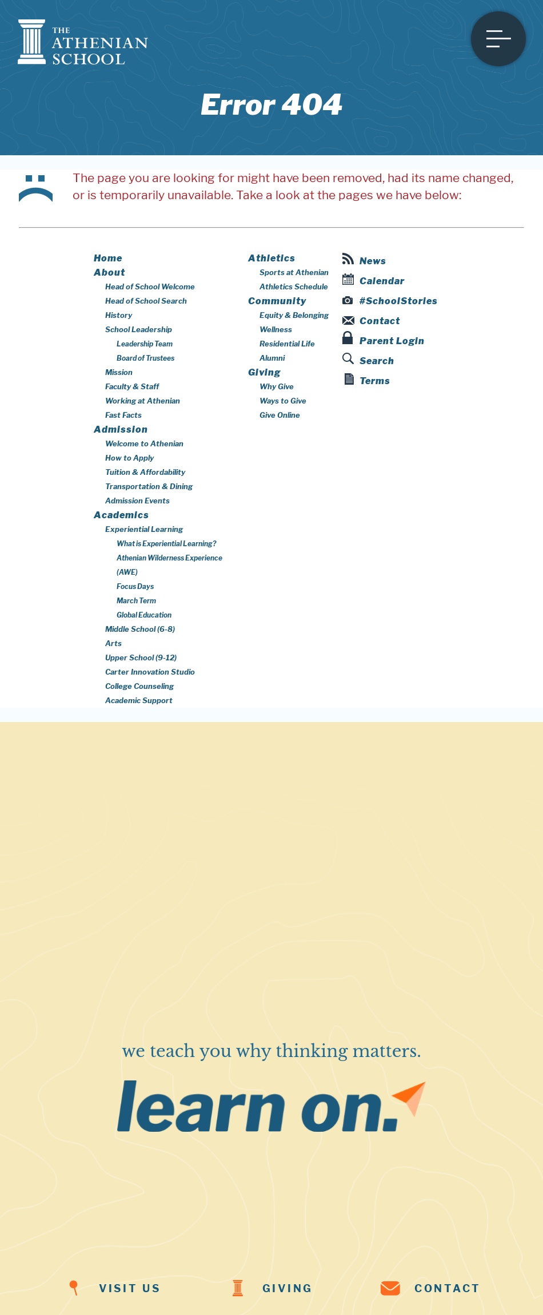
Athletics (272, 258)
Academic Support (139, 700)
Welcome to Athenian (144, 443)
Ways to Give (282, 400)
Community (277, 301)
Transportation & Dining (149, 486)
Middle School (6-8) (140, 629)
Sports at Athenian (294, 272)
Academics (121, 515)
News (364, 260)
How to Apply (129, 457)
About (109, 272)
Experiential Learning (144, 529)
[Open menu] (498, 38)
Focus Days (135, 586)
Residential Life (287, 343)
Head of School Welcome (150, 286)
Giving (264, 372)
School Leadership (138, 329)
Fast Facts (123, 414)
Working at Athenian (142, 400)
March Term (136, 600)
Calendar (373, 280)
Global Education (144, 615)
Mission (119, 372)
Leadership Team (145, 344)
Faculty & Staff (132, 386)
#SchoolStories (390, 301)
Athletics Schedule (293, 286)
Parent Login (383, 338)
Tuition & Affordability (145, 472)
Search (368, 359)
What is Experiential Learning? (166, 543)
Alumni (272, 357)
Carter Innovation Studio (150, 671)
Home (108, 258)
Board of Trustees (145, 358)
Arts (113, 643)
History (118, 315)
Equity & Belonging (294, 315)
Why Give (276, 386)
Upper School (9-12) (141, 657)
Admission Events (137, 500)
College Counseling (139, 686)
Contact (371, 321)
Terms (367, 379)
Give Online (279, 414)
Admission (121, 429)
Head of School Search (146, 300)
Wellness (275, 329)
